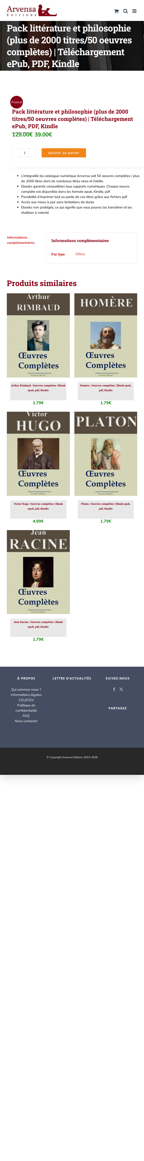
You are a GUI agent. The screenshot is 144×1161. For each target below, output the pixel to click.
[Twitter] (121, 689)
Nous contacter (26, 721)
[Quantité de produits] (24, 153)
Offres (80, 254)
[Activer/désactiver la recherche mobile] (125, 11)
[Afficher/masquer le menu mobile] (134, 11)
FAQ (26, 715)
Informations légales (26, 694)
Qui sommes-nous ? (26, 689)
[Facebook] (114, 689)
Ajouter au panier (63, 153)
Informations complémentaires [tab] (20, 240)
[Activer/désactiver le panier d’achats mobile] (116, 11)
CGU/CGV (26, 700)
